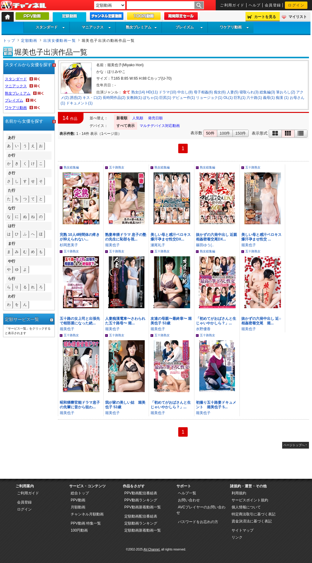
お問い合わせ (189, 500)
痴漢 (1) (282, 98)
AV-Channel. (152, 549)
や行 (11, 261)
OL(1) (228, 98)
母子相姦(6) (203, 92)
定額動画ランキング (140, 523)
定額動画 (29, 40)
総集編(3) (267, 92)
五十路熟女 (116, 167)
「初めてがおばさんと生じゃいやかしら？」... (216, 320)
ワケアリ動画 (234, 27)
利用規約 (239, 493)
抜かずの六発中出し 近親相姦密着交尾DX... (216, 237)
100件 (225, 133)
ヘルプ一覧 (187, 493)
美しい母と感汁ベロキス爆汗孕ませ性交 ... (261, 237)
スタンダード (50, 27)
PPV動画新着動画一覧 (142, 507)
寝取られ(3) (249, 92)
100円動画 (79, 530)
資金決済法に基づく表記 (252, 521)
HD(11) (152, 92)
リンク (237, 537)
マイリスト (298, 17)
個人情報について (246, 507)
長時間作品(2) (114, 98)
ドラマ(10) (167, 92)
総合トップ (80, 493)
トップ (9, 40)
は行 (11, 226)
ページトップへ (294, 445)
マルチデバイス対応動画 (160, 126)
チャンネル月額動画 (87, 514)
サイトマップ (243, 530)
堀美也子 (112, 245)
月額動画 (78, 507)
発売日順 (155, 118)
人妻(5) (233, 92)
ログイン (296, 5)
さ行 (11, 173)
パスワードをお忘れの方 (198, 522)
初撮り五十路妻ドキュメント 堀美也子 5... (216, 404)
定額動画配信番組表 (140, 516)
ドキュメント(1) (79, 103)
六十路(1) (254, 98)
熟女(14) (138, 92)
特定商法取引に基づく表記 (253, 514)
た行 (11, 190)
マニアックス (96, 27)
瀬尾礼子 (158, 245)
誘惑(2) (76, 98)
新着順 (121, 118)
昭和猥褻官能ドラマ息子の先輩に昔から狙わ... (80, 404)
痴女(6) (220, 92)
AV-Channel (23, 5)
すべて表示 (125, 126)
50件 (210, 133)
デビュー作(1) (183, 98)
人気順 (137, 118)
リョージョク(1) (209, 98)
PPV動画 (78, 500)
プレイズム (189, 27)
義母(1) (269, 98)
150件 (240, 133)
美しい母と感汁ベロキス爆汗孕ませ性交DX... (171, 237)
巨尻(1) (165, 98)
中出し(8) (185, 92)
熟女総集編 (71, 167)
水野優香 (203, 329)
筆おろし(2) (285, 92)
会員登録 (273, 5)
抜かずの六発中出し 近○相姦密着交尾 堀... (261, 320)
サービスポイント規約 (250, 500)
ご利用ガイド (232, 5)
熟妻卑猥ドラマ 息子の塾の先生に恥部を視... (125, 237)
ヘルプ (255, 5)
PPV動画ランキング (140, 500)
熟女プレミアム (141, 27)
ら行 (11, 278)
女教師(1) (134, 98)
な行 (11, 208)
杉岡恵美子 (69, 245)
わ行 (11, 296)
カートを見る (265, 17)
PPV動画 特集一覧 (86, 523)
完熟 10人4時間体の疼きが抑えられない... (80, 237)
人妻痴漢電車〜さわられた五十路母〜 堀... (125, 320)
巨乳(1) (240, 98)
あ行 (11, 137)
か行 (11, 155)
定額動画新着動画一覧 (142, 530)
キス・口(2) (92, 98)
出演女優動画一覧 (59, 40)
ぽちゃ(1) (150, 98)
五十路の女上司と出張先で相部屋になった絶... (80, 320)
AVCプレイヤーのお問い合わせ (200, 510)
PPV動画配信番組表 (140, 493)
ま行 (11, 243)
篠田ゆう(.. (205, 245)
